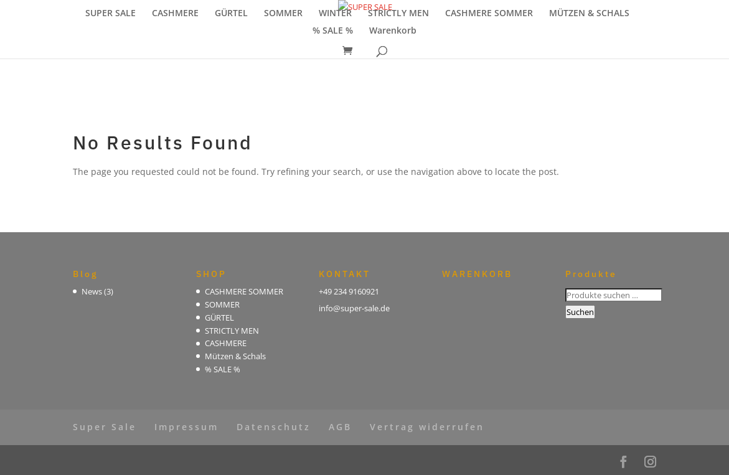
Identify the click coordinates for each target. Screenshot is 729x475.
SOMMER (283, 14)
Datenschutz (274, 427)
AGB (340, 427)
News (92, 291)
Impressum (186, 427)
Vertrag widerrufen (427, 427)
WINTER (335, 14)
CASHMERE (175, 14)
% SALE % (333, 31)
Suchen (580, 311)
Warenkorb (392, 31)
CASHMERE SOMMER (489, 14)
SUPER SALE (110, 14)
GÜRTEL (231, 14)
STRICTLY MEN (398, 14)
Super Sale (104, 427)
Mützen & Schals (235, 356)
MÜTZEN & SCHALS (589, 14)
